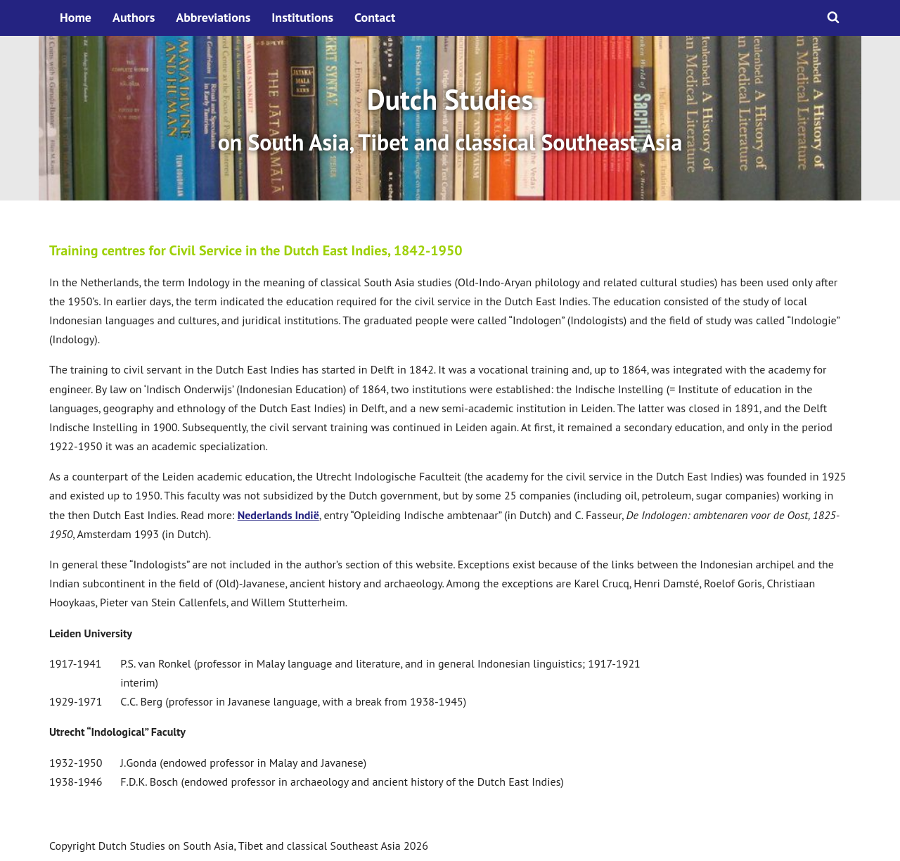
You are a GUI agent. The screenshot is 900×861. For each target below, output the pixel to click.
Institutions (302, 17)
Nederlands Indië (278, 515)
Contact (374, 17)
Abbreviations (213, 17)
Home (75, 17)
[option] (450, 118)
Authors (133, 17)
